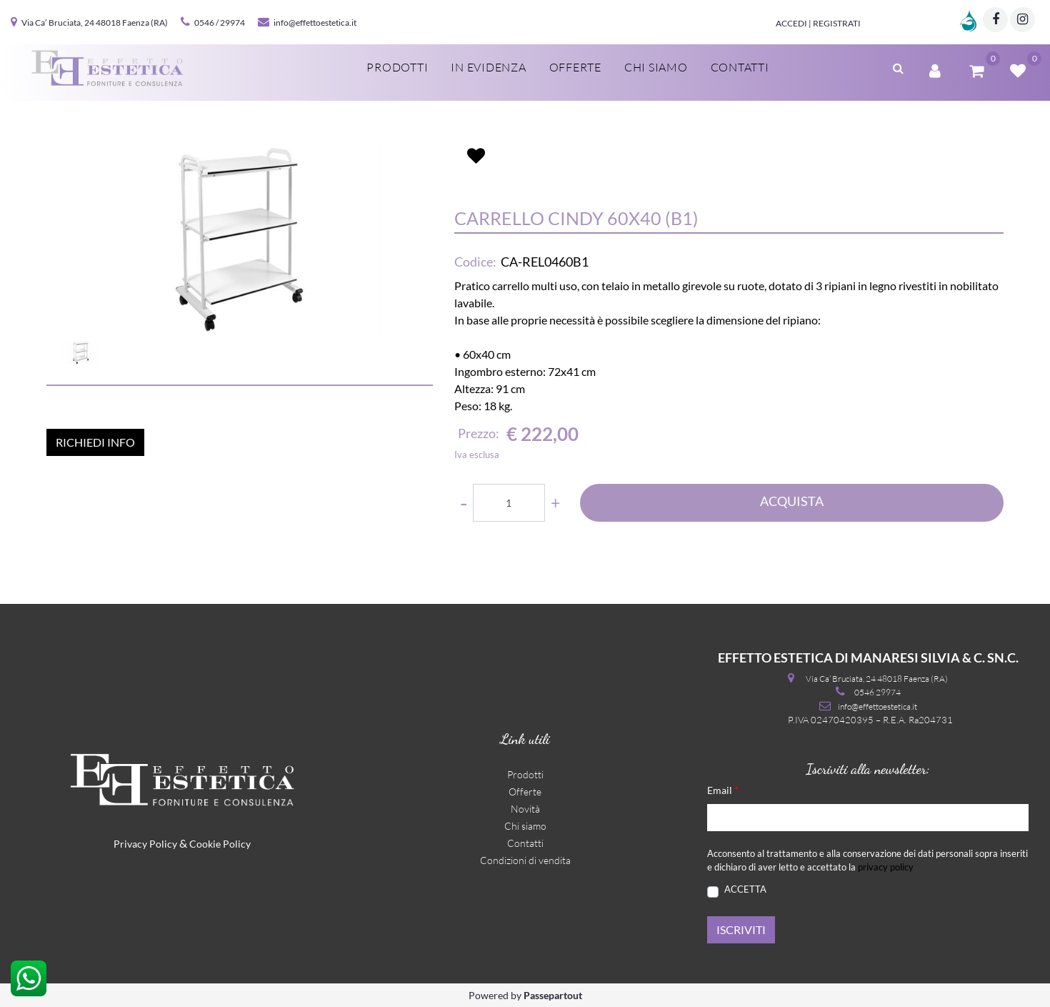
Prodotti (397, 67)
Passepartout (553, 995)
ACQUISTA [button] (792, 501)
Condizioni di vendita (525, 860)
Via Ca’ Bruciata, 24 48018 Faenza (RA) (94, 22)
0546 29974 (877, 692)
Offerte (575, 67)
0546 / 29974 (219, 22)
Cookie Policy (220, 844)
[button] (898, 66)
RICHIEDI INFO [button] (95, 442)
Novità (525, 809)
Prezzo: (478, 433)
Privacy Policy (145, 844)
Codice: (475, 261)
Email (723, 789)
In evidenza (488, 67)
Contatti (740, 67)
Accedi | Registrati (818, 23)
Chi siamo (656, 67)
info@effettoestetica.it (315, 22)
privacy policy (886, 867)
